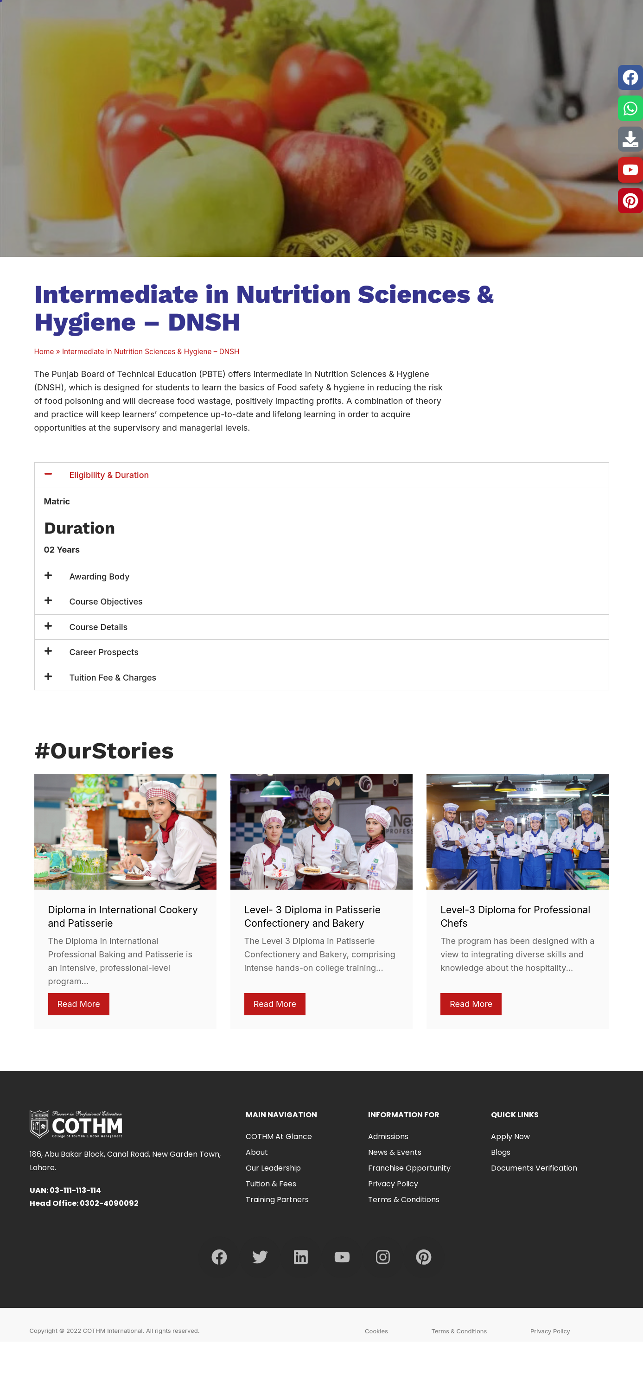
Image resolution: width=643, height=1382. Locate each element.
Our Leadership (273, 1168)
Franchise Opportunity (409, 1168)
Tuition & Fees (271, 1183)
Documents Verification (534, 1168)
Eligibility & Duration (109, 475)
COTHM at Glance (281, 1136)
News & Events (394, 1152)
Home (44, 351)
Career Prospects (104, 652)
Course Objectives (106, 601)
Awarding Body (100, 576)
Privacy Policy (393, 1183)
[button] (322, 475)
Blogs (500, 1152)
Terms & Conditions (403, 1199)
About (257, 1152)
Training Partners (277, 1199)
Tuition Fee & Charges (113, 677)
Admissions (388, 1136)
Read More (78, 1004)
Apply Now (510, 1136)
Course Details (99, 627)
